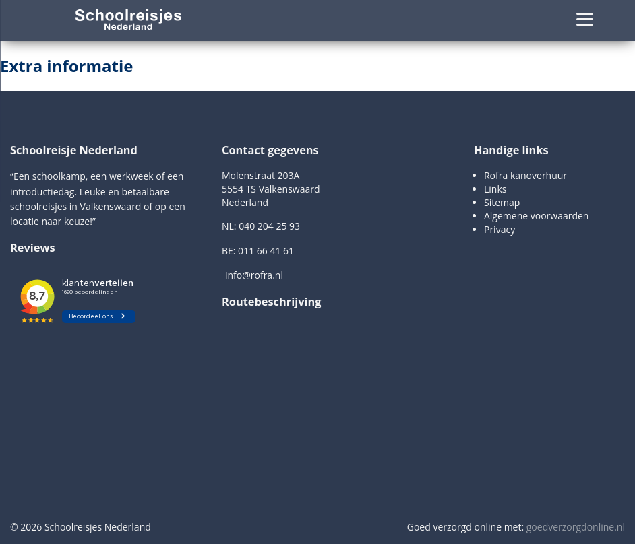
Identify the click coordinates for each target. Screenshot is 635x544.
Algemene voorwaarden (536, 215)
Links (495, 188)
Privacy (499, 229)
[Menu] (584, 18)
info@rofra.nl (254, 275)
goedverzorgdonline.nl (575, 526)
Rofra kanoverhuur (525, 175)
